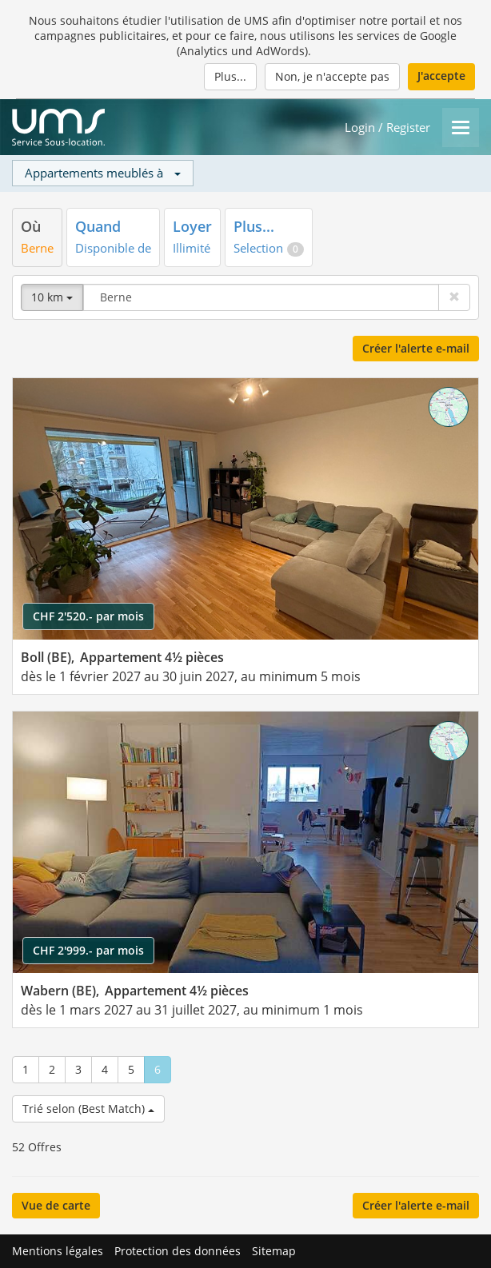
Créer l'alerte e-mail (415, 348)
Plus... (230, 76)
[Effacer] (454, 297)
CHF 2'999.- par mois (88, 950)
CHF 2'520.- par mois (88, 616)
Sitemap (274, 1250)
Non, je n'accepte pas (332, 76)
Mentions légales (57, 1250)
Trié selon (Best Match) (88, 1108)
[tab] (37, 237)
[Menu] (460, 127)
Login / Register (387, 127)
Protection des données (177, 1250)
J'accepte (441, 75)
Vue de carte (56, 1205)
